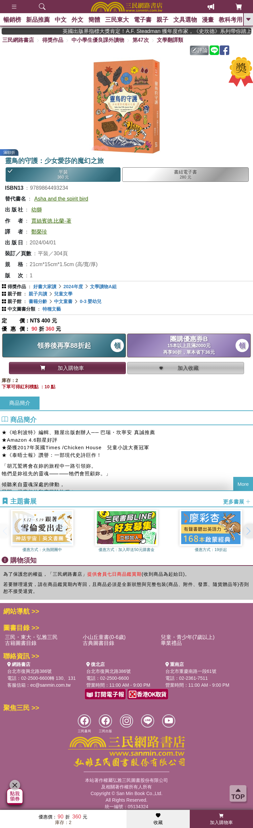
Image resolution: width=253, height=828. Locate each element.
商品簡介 (19, 403)
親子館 (14, 293)
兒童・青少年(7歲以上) (188, 637)
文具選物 (185, 19)
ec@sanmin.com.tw (50, 685)
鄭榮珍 (39, 232)
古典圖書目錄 (98, 643)
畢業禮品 (171, 643)
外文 (77, 19)
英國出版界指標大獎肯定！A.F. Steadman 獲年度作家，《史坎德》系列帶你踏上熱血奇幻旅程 (169, 31)
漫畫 (208, 19)
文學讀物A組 (103, 286)
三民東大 (117, 19)
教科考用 (230, 19)
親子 (162, 19)
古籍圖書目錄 (21, 643)
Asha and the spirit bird (61, 199)
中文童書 (63, 301)
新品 (38, 19)
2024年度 (73, 286)
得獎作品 (52, 40)
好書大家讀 (44, 286)
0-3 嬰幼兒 (90, 301)
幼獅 (36, 209)
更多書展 (237, 501)
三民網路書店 (18, 40)
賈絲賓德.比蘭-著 (51, 221)
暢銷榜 (12, 19)
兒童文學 (63, 293)
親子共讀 (38, 293)
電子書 (143, 19)
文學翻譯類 (170, 40)
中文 (61, 19)
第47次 (140, 40)
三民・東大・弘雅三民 (31, 637)
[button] (248, 531)
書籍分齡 (38, 301)
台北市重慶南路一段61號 (191, 671)
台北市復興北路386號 (29, 671)
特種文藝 (51, 309)
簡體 (94, 19)
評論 (199, 50)
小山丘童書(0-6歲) (104, 637)
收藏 (158, 819)
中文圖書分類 (21, 309)
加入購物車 (221, 819)
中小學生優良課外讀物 (97, 40)
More (243, 484)
